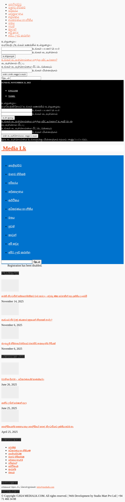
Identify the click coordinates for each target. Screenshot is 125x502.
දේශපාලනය (15, 13)
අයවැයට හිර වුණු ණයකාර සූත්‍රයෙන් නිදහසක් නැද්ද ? (26, 319)
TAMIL (11, 96)
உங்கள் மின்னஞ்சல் (44, 70)
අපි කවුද (13, 32)
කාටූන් (12, 29)
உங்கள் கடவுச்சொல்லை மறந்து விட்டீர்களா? (29, 59)
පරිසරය (13, 10)
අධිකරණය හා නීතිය (20, 19)
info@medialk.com (45, 487)
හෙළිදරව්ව (15, 4)
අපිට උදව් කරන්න (19, 35)
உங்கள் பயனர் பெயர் (45, 48)
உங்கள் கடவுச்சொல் (45, 52)
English (13, 91)
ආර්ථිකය (13, 16)
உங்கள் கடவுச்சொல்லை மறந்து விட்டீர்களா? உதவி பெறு (36, 121)
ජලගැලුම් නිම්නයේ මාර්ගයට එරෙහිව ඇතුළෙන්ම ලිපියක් (28, 343)
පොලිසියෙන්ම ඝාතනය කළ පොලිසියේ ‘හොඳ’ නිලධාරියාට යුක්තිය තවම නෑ (37, 426)
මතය (11, 23)
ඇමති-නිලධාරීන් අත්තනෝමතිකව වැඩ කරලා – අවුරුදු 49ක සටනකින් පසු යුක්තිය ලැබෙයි (44, 296)
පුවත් (11, 26)
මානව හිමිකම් (17, 7)
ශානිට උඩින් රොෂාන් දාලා (14, 402)
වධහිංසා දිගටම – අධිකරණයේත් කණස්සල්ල (22, 379)
